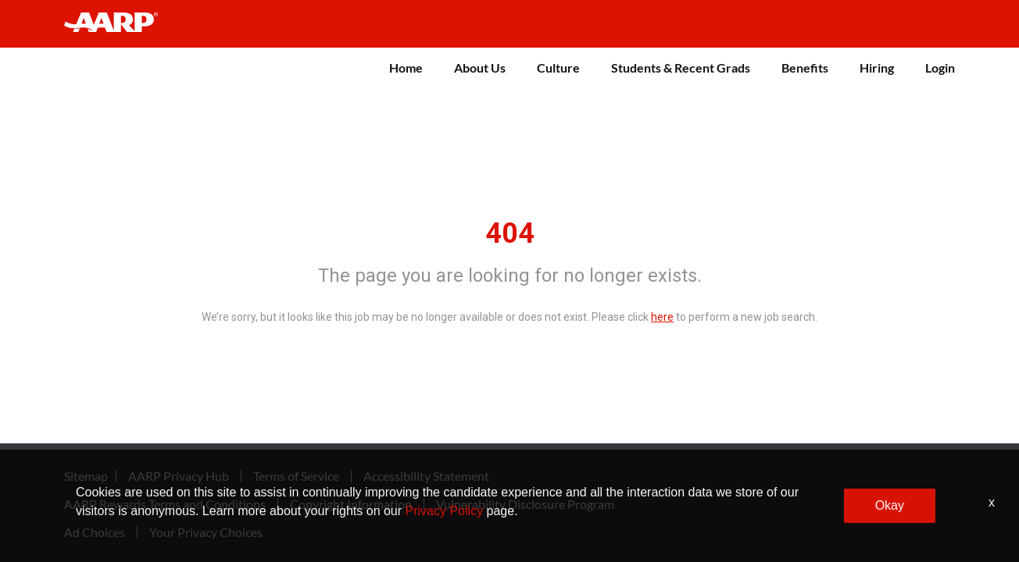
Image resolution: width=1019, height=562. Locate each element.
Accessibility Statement (426, 473)
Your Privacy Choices (206, 529)
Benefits (804, 67)
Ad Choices (94, 529)
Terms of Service (296, 473)
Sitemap (86, 473)
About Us (480, 67)
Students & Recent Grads (680, 67)
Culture (558, 67)
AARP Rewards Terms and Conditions (165, 501)
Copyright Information (351, 501)
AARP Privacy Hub (178, 473)
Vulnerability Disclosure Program (525, 501)
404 (510, 230)
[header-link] (118, 24)
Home (406, 67)
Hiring (877, 67)
